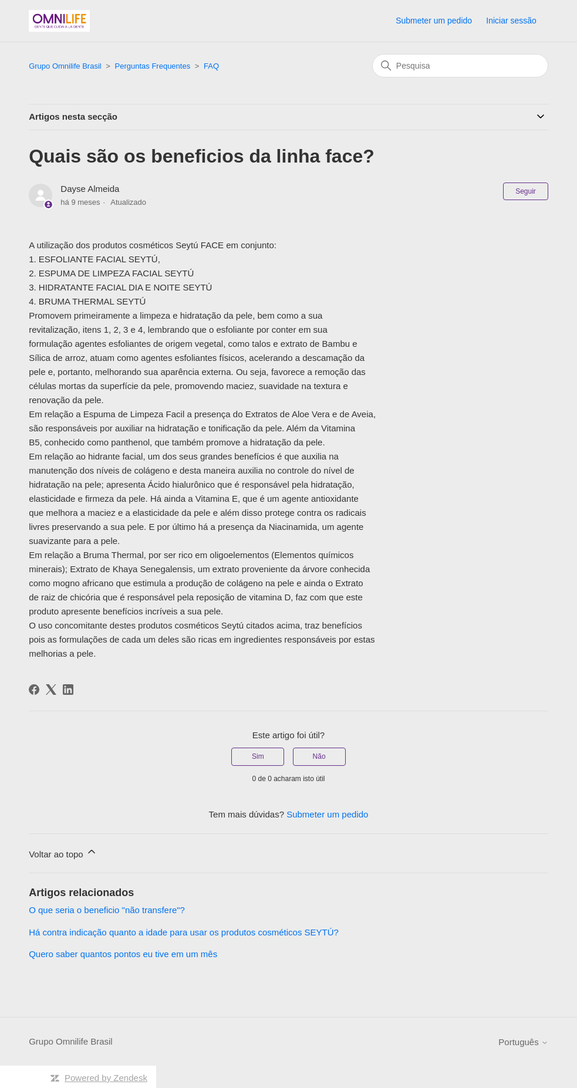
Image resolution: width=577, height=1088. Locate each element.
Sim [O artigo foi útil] (258, 756)
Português (523, 1042)
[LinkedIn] (68, 689)
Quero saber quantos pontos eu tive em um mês (123, 954)
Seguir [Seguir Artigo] (525, 191)
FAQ (211, 66)
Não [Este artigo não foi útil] (319, 756)
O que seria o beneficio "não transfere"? (107, 910)
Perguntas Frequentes (153, 66)
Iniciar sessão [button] (511, 20)
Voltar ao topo (63, 852)
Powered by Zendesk (106, 1078)
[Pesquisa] (460, 65)
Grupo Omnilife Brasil (65, 66)
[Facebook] (34, 689)
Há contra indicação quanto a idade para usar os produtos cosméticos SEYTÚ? (184, 932)
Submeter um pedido (434, 20)
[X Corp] (51, 689)
